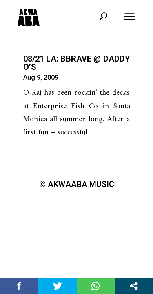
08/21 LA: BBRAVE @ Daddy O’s (76, 63)
